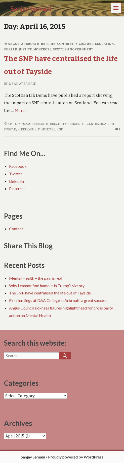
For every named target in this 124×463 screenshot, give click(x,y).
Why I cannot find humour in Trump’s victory (47, 285)
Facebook (18, 166)
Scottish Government (73, 49)
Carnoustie (75, 124)
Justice (25, 49)
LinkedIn (16, 181)
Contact (16, 228)
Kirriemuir (26, 129)
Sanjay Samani (22, 84)
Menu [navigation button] (116, 7)
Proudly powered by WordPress (75, 456)
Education (104, 44)
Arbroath (30, 44)
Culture (86, 44)
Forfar (10, 49)
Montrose (42, 49)
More (22, 111)
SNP (60, 129)
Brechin (48, 44)
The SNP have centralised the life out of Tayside (50, 292)
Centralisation (100, 124)
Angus (13, 44)
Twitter (15, 173)
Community (67, 44)
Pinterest (17, 188)
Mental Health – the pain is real (35, 278)
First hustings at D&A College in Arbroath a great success (58, 300)
